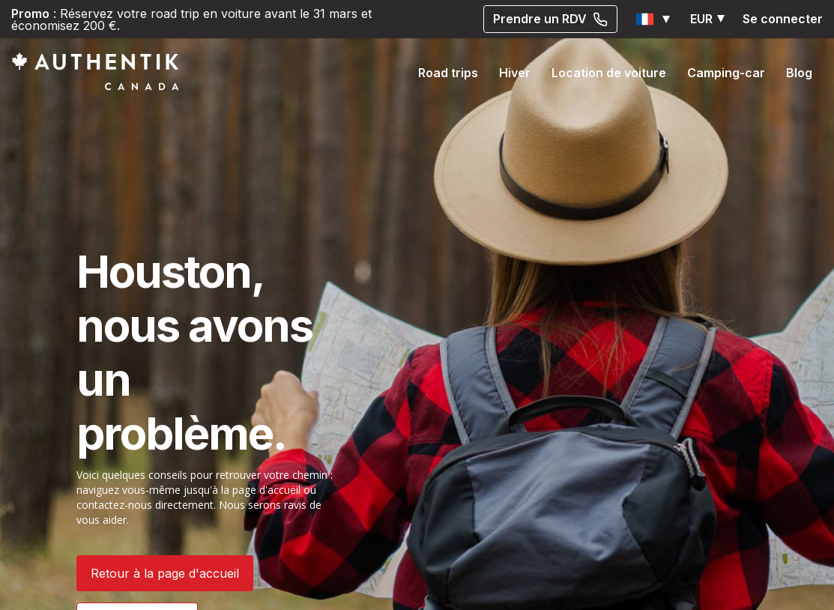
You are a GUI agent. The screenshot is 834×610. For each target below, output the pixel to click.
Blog (799, 72)
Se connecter (783, 18)
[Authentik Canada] (95, 71)
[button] (653, 19)
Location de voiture (609, 72)
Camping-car (726, 72)
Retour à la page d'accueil (165, 573)
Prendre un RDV (550, 18)
